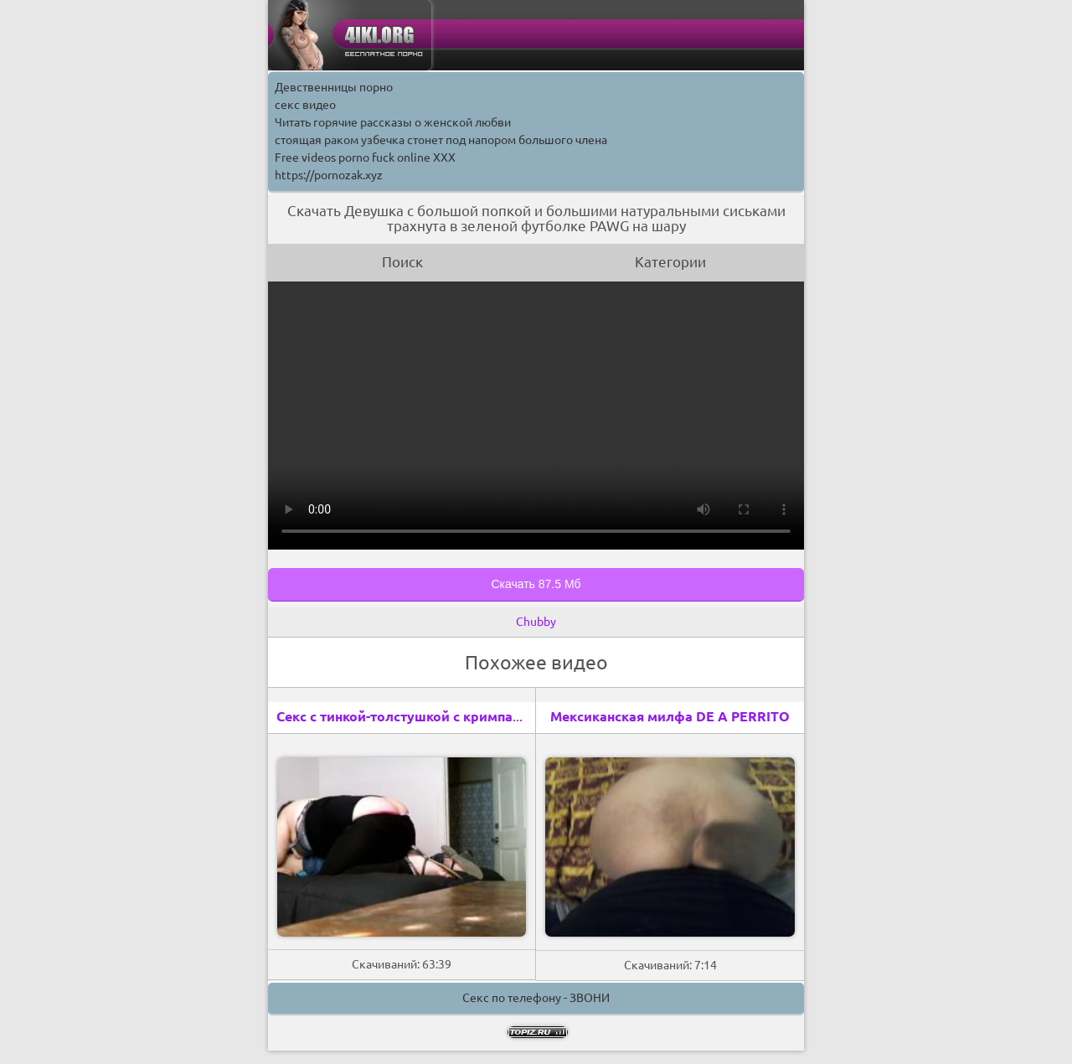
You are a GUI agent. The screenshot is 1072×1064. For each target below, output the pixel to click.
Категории (670, 262)
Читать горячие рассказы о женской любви (393, 122)
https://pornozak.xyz (329, 175)
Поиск (402, 262)
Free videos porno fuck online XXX (365, 157)
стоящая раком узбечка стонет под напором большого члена (441, 140)
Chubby (536, 621)
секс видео (305, 104)
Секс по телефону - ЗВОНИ (536, 998)
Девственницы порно (334, 87)
